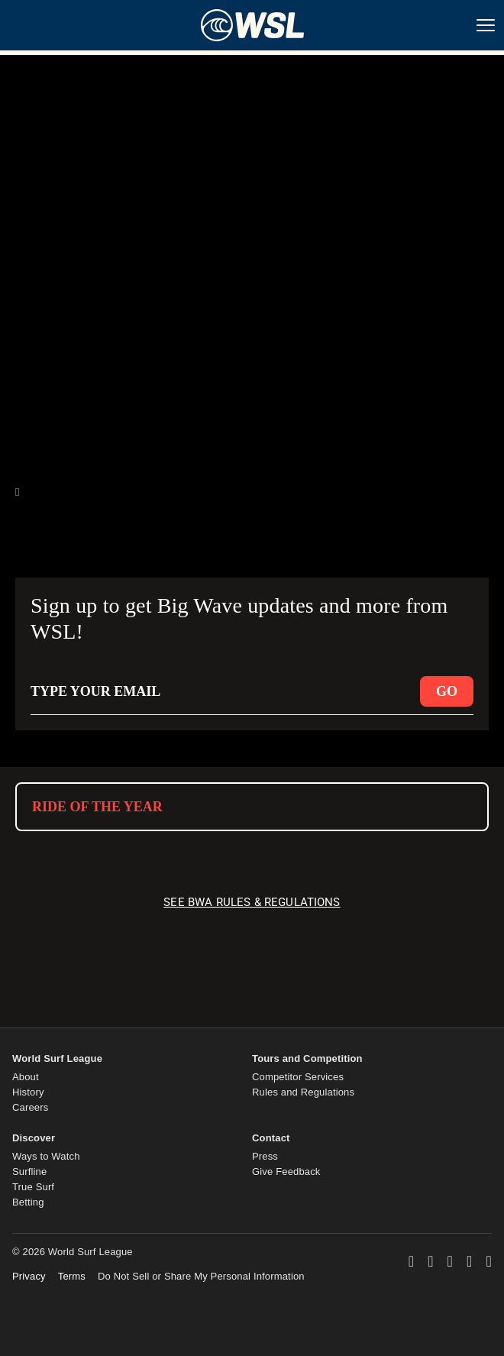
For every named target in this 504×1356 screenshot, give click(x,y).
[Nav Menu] (485, 25)
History (28, 1092)
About (25, 1077)
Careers (30, 1107)
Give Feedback (286, 1171)
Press (265, 1156)
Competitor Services (298, 1077)
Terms (72, 1276)
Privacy (29, 1276)
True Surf (33, 1187)
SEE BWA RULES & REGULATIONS (251, 902)
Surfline (29, 1171)
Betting (28, 1202)
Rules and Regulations (303, 1092)
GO (446, 691)
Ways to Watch (46, 1156)
